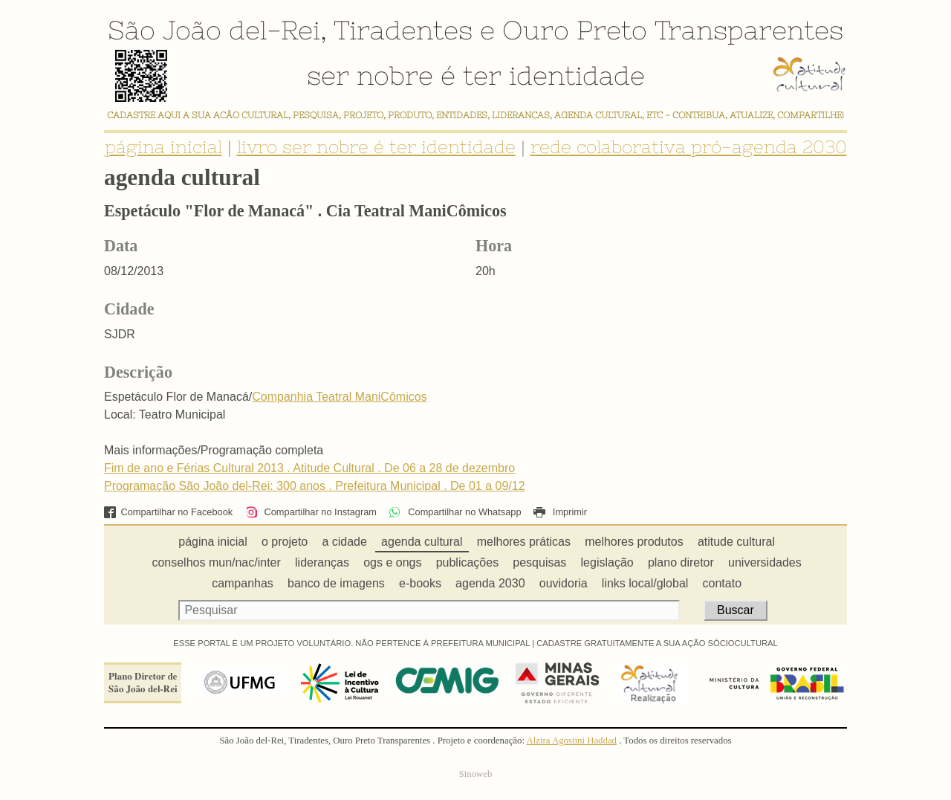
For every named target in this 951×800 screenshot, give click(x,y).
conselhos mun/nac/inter (216, 562)
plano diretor (681, 562)
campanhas (242, 583)
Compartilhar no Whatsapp (455, 511)
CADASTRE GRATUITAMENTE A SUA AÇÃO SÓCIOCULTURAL (657, 643)
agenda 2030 (490, 583)
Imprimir (560, 511)
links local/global (645, 583)
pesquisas (539, 562)
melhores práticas (524, 541)
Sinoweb (476, 774)
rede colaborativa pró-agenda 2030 (688, 147)
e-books (420, 583)
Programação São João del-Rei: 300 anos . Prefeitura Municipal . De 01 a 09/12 (314, 486)
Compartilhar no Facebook (168, 511)
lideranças (322, 562)
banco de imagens (336, 583)
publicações (467, 562)
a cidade (344, 541)
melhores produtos (634, 541)
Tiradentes (403, 30)
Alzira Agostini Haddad (571, 740)
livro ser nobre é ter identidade (376, 147)
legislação (607, 562)
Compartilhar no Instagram (311, 511)
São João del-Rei (214, 30)
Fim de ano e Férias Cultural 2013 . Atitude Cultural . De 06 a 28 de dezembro (309, 468)
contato (722, 583)
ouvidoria (563, 583)
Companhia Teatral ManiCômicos (339, 396)
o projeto (285, 541)
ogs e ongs (392, 562)
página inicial (163, 147)
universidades (765, 562)
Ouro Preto (574, 30)
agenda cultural (421, 541)
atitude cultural (736, 541)
